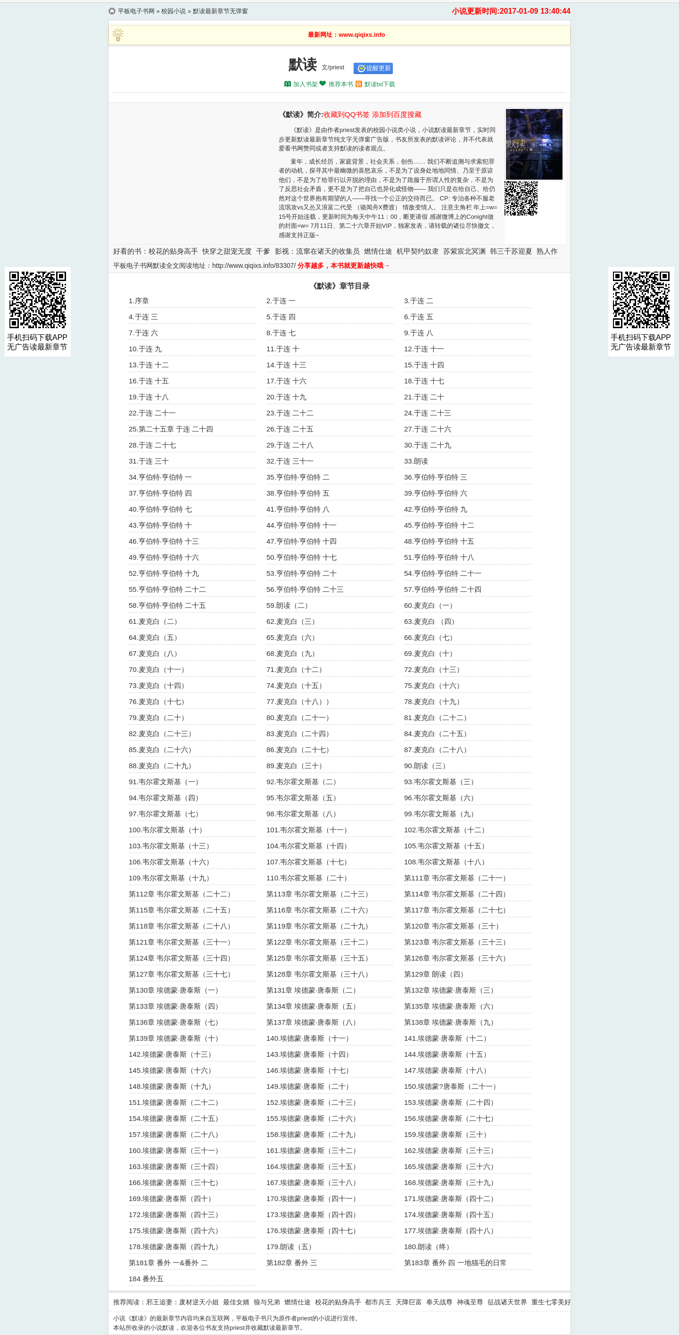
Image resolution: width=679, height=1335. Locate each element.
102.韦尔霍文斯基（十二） (446, 830)
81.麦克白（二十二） (437, 717)
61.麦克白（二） (155, 621)
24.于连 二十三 (427, 413)
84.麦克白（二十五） (437, 734)
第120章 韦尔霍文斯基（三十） (453, 926)
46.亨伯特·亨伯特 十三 (164, 541)
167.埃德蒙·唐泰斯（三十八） (313, 1182)
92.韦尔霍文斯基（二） (303, 782)
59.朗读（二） (289, 605)
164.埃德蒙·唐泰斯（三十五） (313, 1166)
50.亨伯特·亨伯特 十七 (301, 557)
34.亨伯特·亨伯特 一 (160, 477)
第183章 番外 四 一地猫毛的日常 (455, 1263)
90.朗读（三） (426, 766)
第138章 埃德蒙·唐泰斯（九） (450, 1022)
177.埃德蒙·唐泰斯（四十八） (450, 1231)
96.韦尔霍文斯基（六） (441, 798)
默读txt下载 (380, 84)
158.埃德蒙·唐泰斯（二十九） (313, 1134)
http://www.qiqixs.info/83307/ (254, 265)
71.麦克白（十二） (296, 669)
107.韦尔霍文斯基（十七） (308, 862)
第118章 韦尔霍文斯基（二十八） (181, 926)
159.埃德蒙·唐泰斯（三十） (447, 1134)
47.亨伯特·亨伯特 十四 (301, 541)
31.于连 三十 (149, 461)
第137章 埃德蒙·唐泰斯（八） (313, 1022)
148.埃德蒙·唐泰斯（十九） (172, 1086)
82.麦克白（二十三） (162, 734)
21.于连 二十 (424, 397)
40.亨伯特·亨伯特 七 (160, 509)
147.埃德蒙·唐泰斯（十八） (447, 1070)
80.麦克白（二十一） (299, 717)
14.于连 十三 (286, 365)
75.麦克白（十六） (434, 685)
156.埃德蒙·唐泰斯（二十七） (450, 1118)
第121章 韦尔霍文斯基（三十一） (181, 942)
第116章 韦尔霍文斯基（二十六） (319, 910)
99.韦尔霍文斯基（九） (441, 814)
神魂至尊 (470, 1302)
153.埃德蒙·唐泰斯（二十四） (450, 1102)
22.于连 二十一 (152, 413)
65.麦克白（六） (292, 637)
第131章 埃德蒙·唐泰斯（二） (313, 990)
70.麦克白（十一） (158, 669)
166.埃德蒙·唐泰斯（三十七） (175, 1182)
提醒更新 (378, 68)
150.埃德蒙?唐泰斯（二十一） (452, 1086)
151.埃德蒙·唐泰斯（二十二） (175, 1102)
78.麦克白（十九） (434, 701)
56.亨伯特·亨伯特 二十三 (305, 589)
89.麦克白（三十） (296, 766)
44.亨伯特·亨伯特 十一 (301, 525)
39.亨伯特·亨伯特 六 (435, 493)
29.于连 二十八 (290, 445)
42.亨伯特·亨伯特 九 (435, 509)
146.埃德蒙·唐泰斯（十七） (309, 1070)
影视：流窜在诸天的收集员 (317, 251)
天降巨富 (409, 1302)
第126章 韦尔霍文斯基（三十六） (457, 958)
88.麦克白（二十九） (162, 766)
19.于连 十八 (149, 397)
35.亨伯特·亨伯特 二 (298, 477)
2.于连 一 (281, 301)
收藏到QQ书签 (346, 114)
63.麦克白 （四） (431, 621)
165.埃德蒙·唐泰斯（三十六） (450, 1166)
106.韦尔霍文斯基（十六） (171, 862)
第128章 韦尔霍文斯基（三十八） (319, 974)
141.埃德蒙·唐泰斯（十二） (447, 1038)
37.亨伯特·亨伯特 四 (160, 493)
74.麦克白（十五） (296, 685)
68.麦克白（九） (292, 653)
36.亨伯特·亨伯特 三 (435, 477)
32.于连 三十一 (290, 461)
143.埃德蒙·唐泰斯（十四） (309, 1054)
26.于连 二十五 (290, 429)
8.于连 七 (281, 333)
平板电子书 (251, 1318)
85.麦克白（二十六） (162, 750)
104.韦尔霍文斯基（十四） (308, 846)
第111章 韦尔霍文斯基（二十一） (457, 878)
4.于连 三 (143, 317)
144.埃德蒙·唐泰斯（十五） (447, 1054)
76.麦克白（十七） (158, 701)
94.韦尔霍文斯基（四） (165, 798)
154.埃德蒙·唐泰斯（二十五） (175, 1118)
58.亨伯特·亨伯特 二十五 (167, 605)
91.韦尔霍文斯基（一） (165, 782)
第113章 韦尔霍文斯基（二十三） (319, 894)
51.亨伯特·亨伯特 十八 (439, 557)
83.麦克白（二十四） (299, 734)
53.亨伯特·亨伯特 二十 (301, 573)
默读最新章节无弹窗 (220, 11)
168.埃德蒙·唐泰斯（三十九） (450, 1182)
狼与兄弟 (267, 1302)
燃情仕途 (378, 251)
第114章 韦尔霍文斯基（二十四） (457, 894)
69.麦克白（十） (430, 653)
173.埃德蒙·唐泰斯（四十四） (313, 1215)
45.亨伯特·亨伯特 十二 (439, 525)
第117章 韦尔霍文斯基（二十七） (457, 910)
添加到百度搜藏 (397, 114)
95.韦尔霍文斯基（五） (303, 798)
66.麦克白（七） (430, 637)
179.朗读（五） (290, 1247)
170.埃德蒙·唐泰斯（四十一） (313, 1198)
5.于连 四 (281, 317)
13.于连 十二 (149, 365)
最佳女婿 (236, 1302)
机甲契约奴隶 (418, 251)
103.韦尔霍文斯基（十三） (171, 846)
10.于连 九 (145, 349)
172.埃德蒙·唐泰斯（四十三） (175, 1215)
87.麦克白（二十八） (437, 750)
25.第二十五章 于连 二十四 (171, 429)
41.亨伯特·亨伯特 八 (298, 509)
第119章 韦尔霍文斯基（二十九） (319, 926)
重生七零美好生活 (557, 1302)
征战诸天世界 (507, 1302)
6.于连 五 (418, 317)
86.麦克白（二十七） (299, 750)
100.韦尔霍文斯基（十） (167, 830)
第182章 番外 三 (291, 1263)
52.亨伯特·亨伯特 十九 (164, 573)
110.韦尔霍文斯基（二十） (308, 878)
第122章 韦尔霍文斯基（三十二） (319, 942)
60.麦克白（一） (430, 605)
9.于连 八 (418, 333)
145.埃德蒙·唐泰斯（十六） (172, 1070)
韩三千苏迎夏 (511, 251)
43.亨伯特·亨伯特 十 (160, 525)
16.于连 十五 (149, 381)
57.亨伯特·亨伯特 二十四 (442, 589)
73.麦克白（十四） (158, 685)
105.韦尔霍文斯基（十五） (446, 846)
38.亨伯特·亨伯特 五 (298, 493)
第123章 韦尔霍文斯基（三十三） (457, 942)
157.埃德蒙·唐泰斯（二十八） (175, 1134)
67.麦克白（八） (155, 653)
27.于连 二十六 (427, 429)
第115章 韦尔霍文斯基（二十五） (181, 910)
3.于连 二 (418, 301)
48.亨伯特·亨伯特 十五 (439, 541)
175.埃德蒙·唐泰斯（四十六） (175, 1231)
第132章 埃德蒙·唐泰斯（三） (450, 990)
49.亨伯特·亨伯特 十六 (164, 557)
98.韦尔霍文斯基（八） (303, 814)
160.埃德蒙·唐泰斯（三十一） (175, 1150)
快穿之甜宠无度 (227, 251)
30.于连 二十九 (427, 445)
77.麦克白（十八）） (299, 701)
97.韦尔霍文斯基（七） (165, 814)
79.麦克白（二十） (158, 717)
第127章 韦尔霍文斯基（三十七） (181, 974)
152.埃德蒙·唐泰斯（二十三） (313, 1102)
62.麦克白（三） (292, 621)
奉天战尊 (439, 1302)
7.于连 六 (143, 333)
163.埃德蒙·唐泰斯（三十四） (175, 1166)
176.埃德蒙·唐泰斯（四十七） (313, 1231)
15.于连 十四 (424, 365)
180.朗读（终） (428, 1247)
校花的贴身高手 (173, 251)
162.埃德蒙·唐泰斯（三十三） (450, 1150)
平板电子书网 (136, 11)
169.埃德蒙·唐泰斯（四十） (172, 1198)
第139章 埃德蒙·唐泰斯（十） (175, 1038)
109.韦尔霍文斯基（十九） (171, 878)
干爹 (263, 251)
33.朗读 (416, 461)
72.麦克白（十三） (434, 669)
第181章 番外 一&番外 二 (168, 1263)
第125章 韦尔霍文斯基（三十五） (319, 958)
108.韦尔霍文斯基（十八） (446, 862)
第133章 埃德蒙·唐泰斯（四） (175, 1006)
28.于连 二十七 (152, 445)
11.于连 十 (282, 349)
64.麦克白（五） (155, 637)
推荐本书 (341, 84)
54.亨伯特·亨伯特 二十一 (442, 573)
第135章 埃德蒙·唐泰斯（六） (450, 1006)
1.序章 (139, 301)
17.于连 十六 (286, 381)
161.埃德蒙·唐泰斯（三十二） (313, 1150)
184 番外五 (146, 1279)
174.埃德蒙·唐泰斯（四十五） (450, 1215)
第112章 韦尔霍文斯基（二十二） (181, 894)
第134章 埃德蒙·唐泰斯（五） (313, 1006)
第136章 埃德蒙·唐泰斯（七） (175, 1022)
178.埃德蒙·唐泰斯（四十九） (175, 1247)
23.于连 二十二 (290, 413)
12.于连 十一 (424, 349)
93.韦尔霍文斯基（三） (441, 782)
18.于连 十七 (424, 381)
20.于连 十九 (286, 397)
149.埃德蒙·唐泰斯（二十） (309, 1086)
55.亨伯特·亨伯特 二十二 (167, 589)
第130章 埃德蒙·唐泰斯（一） (175, 990)
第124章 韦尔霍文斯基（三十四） (181, 958)
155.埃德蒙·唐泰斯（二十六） (313, 1118)
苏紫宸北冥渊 (464, 251)
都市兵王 (378, 1302)
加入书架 (305, 84)
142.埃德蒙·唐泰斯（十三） (172, 1054)
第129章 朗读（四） (435, 974)
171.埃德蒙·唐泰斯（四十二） (450, 1198)
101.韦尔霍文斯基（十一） (308, 830)
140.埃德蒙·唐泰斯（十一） (309, 1038)
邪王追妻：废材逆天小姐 (182, 1302)
